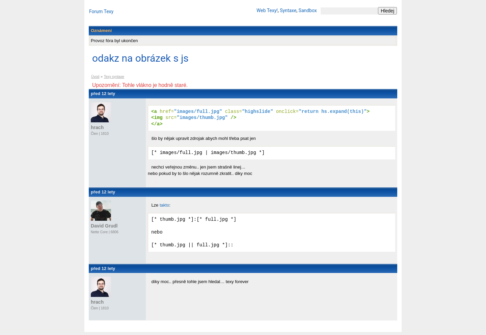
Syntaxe (288, 10)
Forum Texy (101, 11)
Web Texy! (267, 10)
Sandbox (308, 10)
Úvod (95, 77)
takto (164, 206)
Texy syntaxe (114, 77)
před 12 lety (103, 93)
